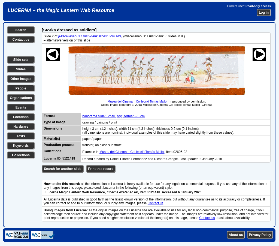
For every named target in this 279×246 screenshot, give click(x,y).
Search (20, 30)
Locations (21, 117)
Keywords (21, 146)
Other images (20, 79)
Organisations (21, 98)
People (21, 88)
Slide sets (20, 60)
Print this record (101, 169)
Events (21, 107)
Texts (21, 136)
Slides (21, 69)
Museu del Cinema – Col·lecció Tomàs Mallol (137, 101)
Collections (21, 155)
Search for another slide (62, 169)
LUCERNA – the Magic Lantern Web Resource (61, 10)
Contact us (20, 39)
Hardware (20, 126)
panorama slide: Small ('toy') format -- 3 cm (113, 116)
